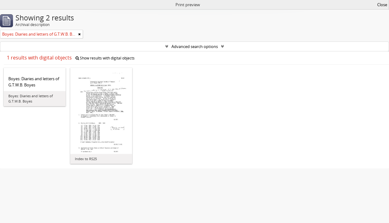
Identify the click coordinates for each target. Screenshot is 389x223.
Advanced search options (194, 46)
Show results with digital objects (105, 58)
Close (382, 4)
